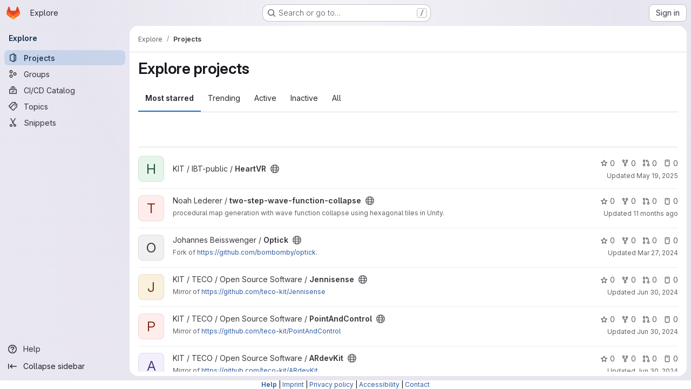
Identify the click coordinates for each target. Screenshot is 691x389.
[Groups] (64, 73)
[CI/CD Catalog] (64, 90)
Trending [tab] (224, 98)
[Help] (64, 349)
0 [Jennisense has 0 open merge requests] (649, 279)
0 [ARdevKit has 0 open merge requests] (649, 358)
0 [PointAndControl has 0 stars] (607, 319)
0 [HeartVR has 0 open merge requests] (649, 163)
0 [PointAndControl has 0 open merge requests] (649, 319)
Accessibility (379, 384)
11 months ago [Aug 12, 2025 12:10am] (655, 213)
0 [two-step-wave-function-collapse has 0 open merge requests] (649, 201)
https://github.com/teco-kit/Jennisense (263, 292)
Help (269, 384)
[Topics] (64, 106)
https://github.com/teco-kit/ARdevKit (259, 370)
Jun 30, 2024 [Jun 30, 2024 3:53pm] (657, 292)
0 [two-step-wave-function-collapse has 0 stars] (607, 201)
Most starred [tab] (169, 98)
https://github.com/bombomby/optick (256, 252)
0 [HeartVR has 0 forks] (628, 163)
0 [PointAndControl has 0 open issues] (670, 319)
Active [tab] (265, 98)
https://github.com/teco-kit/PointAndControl (271, 331)
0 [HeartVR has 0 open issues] (670, 163)
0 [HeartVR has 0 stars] (607, 163)
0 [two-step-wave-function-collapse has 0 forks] (628, 201)
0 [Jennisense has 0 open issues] (670, 279)
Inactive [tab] (304, 98)
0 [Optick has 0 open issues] (670, 240)
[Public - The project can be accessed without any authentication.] (274, 169)
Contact (417, 384)
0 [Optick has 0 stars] (607, 240)
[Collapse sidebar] (64, 366)
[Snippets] (64, 122)
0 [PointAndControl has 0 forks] (628, 319)
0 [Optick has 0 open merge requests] (649, 240)
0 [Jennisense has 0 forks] (628, 279)
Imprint (293, 384)
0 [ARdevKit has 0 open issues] (670, 358)
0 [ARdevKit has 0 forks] (628, 358)
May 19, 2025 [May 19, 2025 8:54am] (657, 176)
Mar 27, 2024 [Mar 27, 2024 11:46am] (658, 253)
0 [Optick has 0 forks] (628, 240)
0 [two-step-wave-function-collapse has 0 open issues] (670, 201)
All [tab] (336, 98)
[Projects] (64, 57)
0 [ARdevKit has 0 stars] (607, 358)
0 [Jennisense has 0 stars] (607, 279)
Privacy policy (331, 384)
